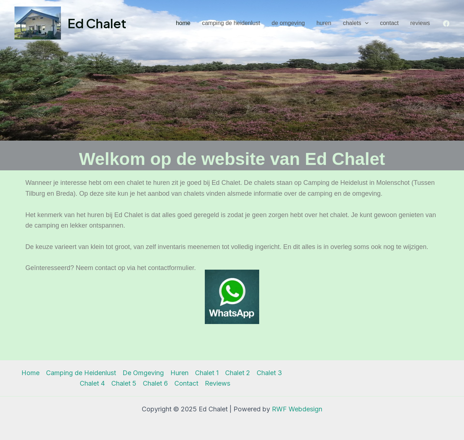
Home (183, 23)
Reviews (420, 23)
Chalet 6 (155, 383)
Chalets (355, 23)
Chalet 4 (92, 383)
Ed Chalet (97, 23)
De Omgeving (288, 23)
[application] (365, 23)
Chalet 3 (269, 373)
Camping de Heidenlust (231, 23)
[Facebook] (446, 23)
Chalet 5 (123, 383)
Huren (323, 23)
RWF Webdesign (297, 409)
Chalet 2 (237, 373)
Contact (389, 23)
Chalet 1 (207, 373)
